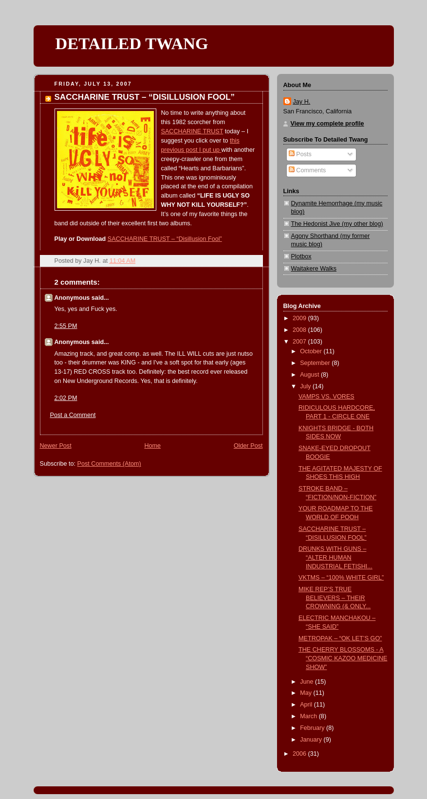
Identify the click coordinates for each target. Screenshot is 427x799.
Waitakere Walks (314, 268)
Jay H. (302, 101)
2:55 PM (66, 326)
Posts (300, 154)
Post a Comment (73, 415)
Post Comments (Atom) (109, 463)
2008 (300, 330)
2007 (300, 341)
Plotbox (301, 256)
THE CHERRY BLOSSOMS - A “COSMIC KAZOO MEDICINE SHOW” (342, 658)
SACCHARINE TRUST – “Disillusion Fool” (165, 239)
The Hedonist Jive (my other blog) (337, 223)
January (311, 739)
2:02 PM (66, 398)
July (306, 386)
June (307, 681)
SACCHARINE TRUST (192, 131)
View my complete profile (327, 123)
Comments (307, 170)
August (310, 374)
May (306, 693)
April (307, 704)
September (316, 363)
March (309, 716)
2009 (300, 318)
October (311, 351)
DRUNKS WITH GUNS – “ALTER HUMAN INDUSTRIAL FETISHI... (335, 557)
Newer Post (56, 445)
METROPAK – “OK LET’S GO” (340, 638)
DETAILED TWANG (132, 43)
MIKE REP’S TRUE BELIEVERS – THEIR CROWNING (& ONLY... (334, 598)
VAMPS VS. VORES (326, 396)
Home (152, 445)
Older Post (248, 445)
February (313, 728)
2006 (300, 753)
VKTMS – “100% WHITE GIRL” (341, 577)
